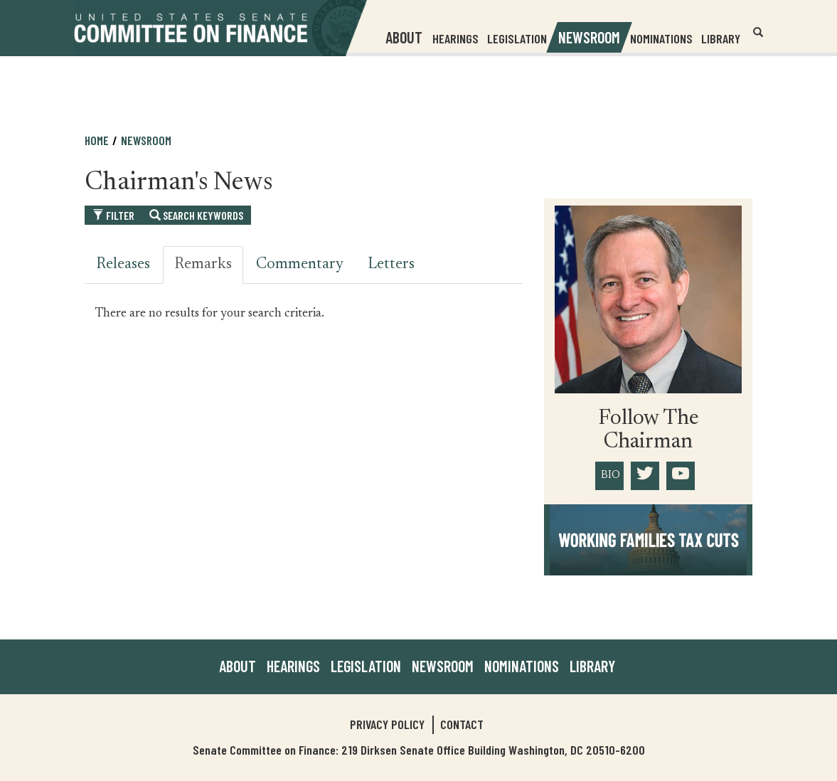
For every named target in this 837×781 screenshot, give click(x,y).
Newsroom (146, 140)
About (237, 666)
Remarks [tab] (203, 264)
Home (97, 140)
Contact (462, 724)
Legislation (517, 38)
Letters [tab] (391, 264)
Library (720, 38)
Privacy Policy (387, 724)
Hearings (455, 38)
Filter (113, 215)
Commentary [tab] (299, 264)
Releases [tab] (123, 264)
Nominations (661, 38)
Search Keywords (196, 215)
